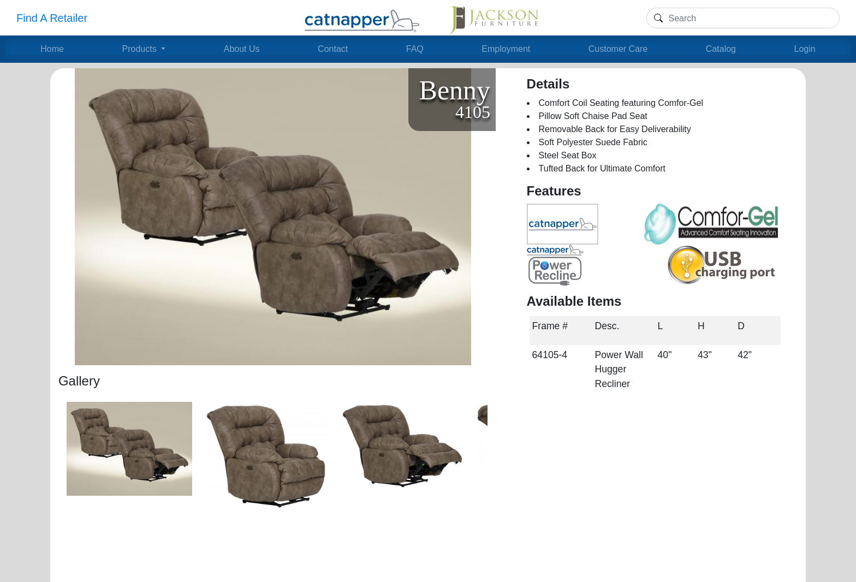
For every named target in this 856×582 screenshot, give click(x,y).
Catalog (721, 49)
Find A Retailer (51, 18)
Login (805, 49)
